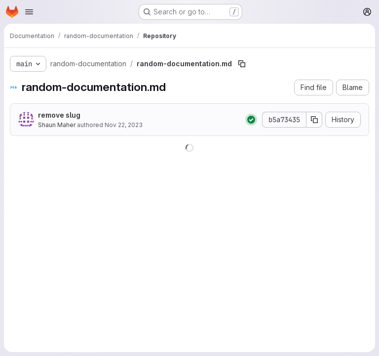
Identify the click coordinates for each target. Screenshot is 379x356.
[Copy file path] (242, 64)
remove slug (59, 115)
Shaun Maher (57, 125)
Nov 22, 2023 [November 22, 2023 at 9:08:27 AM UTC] (124, 125)
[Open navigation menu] (29, 12)
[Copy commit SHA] (314, 120)
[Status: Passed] (251, 120)
